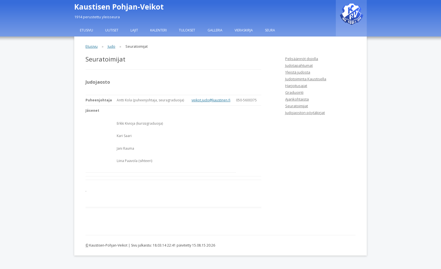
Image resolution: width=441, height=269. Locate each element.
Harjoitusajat (296, 85)
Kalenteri (158, 30)
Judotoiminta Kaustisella (305, 78)
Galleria (215, 30)
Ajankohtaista (297, 99)
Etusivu (86, 30)
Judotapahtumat (299, 65)
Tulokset (187, 30)
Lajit (134, 30)
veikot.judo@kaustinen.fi (211, 100)
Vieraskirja (244, 30)
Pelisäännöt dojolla (301, 58)
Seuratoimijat (296, 105)
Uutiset (111, 30)
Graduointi (294, 92)
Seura (270, 30)
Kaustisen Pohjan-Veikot (119, 7)
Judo (111, 46)
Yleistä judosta (297, 72)
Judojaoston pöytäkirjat (305, 112)
